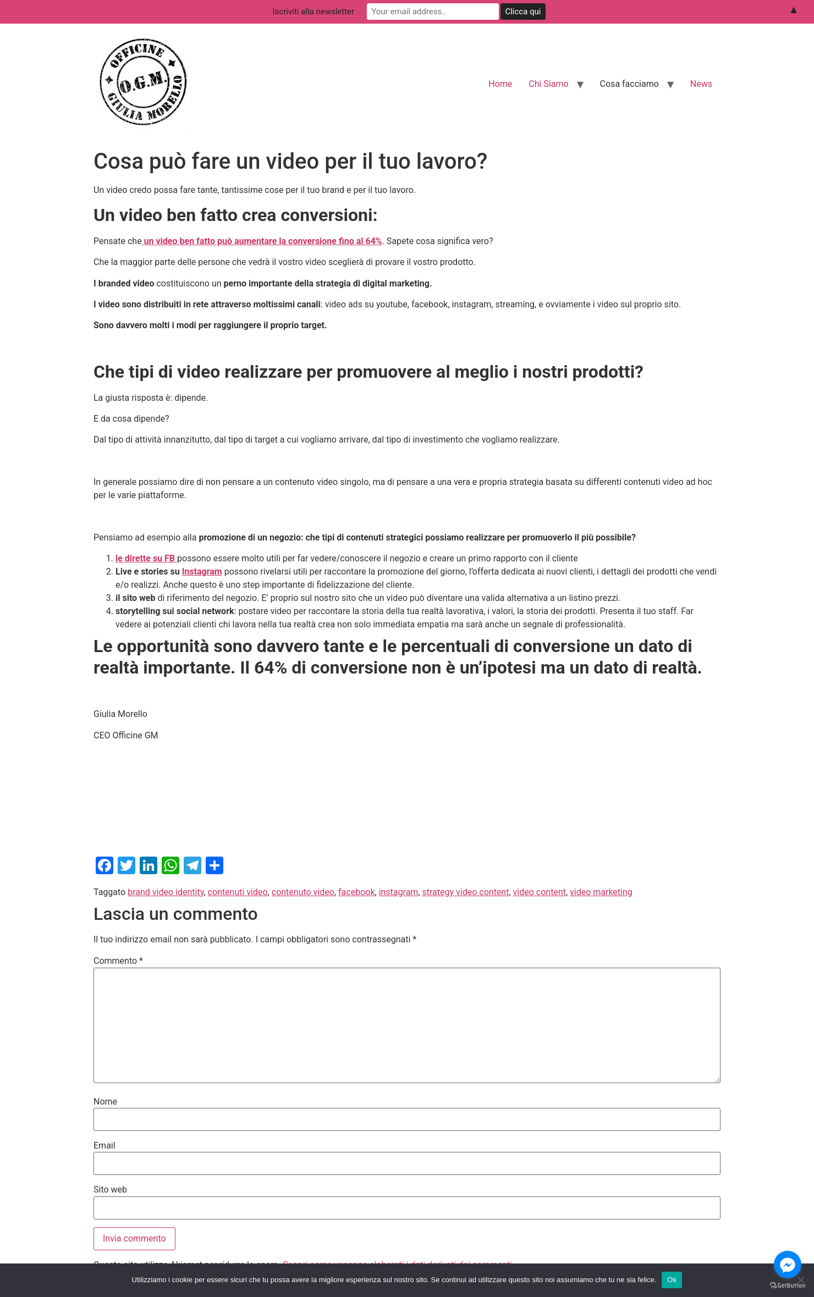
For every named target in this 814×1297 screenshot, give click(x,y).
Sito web (110, 1189)
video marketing (601, 892)
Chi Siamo (548, 84)
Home (500, 84)
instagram (399, 892)
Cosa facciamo (629, 84)
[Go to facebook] (787, 1264)
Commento (118, 961)
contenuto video (303, 892)
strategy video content (465, 892)
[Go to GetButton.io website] (787, 1285)
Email (105, 1145)
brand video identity (166, 892)
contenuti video (238, 892)
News (701, 84)
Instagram (202, 571)
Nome (105, 1101)
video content (539, 892)
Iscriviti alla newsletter (314, 11)
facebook (356, 892)
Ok (671, 1280)
